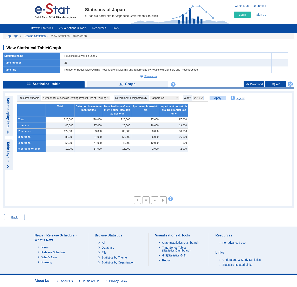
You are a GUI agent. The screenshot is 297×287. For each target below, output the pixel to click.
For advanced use (234, 242)
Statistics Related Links (237, 264)
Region (166, 260)
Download (254, 84)
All (103, 242)
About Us (67, 281)
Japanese (259, 5)
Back (14, 217)
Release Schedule (53, 252)
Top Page (12, 36)
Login (242, 14)
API (276, 84)
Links (115, 28)
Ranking (46, 262)
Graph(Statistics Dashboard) (180, 242)
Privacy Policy (118, 281)
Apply (217, 98)
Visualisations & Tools (73, 28)
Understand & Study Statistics (242, 259)
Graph (127, 84)
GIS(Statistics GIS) (174, 255)
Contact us (242, 5)
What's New (49, 257)
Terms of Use (90, 281)
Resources (99, 28)
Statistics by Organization (118, 262)
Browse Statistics (42, 28)
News (45, 247)
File (104, 252)
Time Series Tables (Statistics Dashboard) (176, 249)
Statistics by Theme (114, 257)
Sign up (261, 14)
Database (108, 247)
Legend (238, 98)
